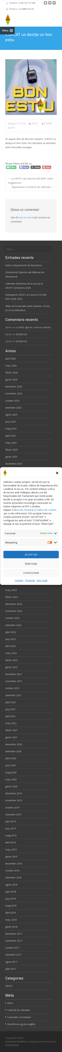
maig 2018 (11, 905)
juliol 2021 (10, 702)
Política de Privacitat (22, 509)
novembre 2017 (13, 940)
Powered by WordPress (16, 1041)
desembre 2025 (13, 386)
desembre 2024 (13, 463)
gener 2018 (11, 926)
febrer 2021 (11, 730)
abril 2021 (10, 716)
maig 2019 (11, 835)
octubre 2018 (12, 870)
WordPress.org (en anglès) (21, 1024)
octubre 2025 (12, 400)
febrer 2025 (11, 449)
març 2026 (11, 365)
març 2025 (11, 442)
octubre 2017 (12, 947)
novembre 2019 (13, 800)
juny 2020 (10, 765)
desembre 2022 (13, 604)
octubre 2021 (12, 688)
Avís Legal (42, 580)
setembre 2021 (13, 695)
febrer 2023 (11, 597)
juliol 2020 (10, 758)
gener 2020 (11, 786)
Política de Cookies (46, 509)
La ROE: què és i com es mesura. (33, 327)
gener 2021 (11, 737)
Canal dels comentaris (19, 1017)
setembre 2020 (13, 751)
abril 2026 (10, 358)
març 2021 (11, 723)
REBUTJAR (31, 563)
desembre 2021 (13, 674)
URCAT (34, 123)
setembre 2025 (13, 407)
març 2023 (11, 590)
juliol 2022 (10, 632)
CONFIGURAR (31, 572)
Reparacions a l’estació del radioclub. (33, 187)
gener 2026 (11, 379)
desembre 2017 (13, 933)
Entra (10, 1003)
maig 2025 (11, 428)
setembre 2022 (13, 625)
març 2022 (11, 653)
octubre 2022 (12, 618)
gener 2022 (11, 667)
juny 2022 (10, 639)
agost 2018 (11, 884)
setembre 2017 (13, 954)
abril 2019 (10, 842)
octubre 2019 (12, 807)
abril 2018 (10, 912)
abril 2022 (10, 646)
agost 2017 (11, 961)
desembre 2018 (13, 863)
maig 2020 (11, 772)
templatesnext (12, 1045)
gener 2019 (11, 856)
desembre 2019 (13, 793)
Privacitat (30, 580)
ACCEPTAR (31, 554)
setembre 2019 (13, 814)
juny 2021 (10, 709)
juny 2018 (10, 898)
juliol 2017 (10, 968)
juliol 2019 (10, 821)
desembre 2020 (13, 744)
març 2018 (11, 919)
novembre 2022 (13, 611)
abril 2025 (10, 435)
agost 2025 (11, 414)
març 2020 (11, 779)
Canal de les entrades (18, 1010)
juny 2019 (10, 828)
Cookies (19, 580)
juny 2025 (10, 421)
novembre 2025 (13, 393)
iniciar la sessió (25, 217)
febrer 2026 (11, 372)
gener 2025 (11, 456)
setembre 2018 (13, 877)
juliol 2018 (10, 891)
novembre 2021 (13, 681)
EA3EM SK (21, 334)
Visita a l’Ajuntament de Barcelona (23, 265)
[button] (57, 473)
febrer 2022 (11, 660)
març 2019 (11, 849)
